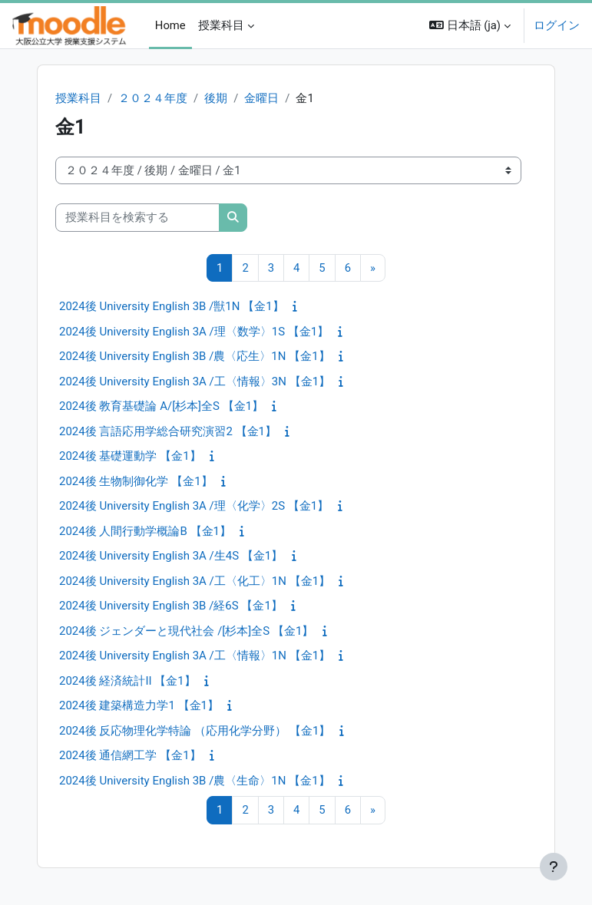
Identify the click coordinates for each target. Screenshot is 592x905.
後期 (215, 98)
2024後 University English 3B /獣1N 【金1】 (171, 306)
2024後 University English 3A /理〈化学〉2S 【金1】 (194, 506)
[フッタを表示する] (553, 866)
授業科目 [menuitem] (221, 25)
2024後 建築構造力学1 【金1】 (139, 705)
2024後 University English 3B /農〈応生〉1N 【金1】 (194, 356)
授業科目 (78, 98)
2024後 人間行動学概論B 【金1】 (145, 531)
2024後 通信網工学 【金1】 (130, 755)
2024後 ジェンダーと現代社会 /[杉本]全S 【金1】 (186, 631)
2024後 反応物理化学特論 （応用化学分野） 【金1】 (194, 731)
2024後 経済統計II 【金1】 (127, 681)
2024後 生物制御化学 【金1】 (136, 481)
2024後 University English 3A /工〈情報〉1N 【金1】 (194, 655)
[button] (470, 25)
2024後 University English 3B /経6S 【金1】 (171, 606)
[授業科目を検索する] (137, 217)
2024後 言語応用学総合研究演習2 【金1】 (167, 431)
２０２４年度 (152, 98)
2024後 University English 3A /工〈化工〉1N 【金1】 (194, 581)
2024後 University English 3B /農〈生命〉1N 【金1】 (194, 781)
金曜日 (261, 98)
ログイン (557, 25)
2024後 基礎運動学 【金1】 (130, 456)
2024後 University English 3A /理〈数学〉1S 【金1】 (194, 332)
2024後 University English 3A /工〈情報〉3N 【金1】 (194, 381)
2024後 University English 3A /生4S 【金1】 (171, 556)
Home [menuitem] (170, 25)
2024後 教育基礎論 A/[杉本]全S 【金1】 (161, 406)
